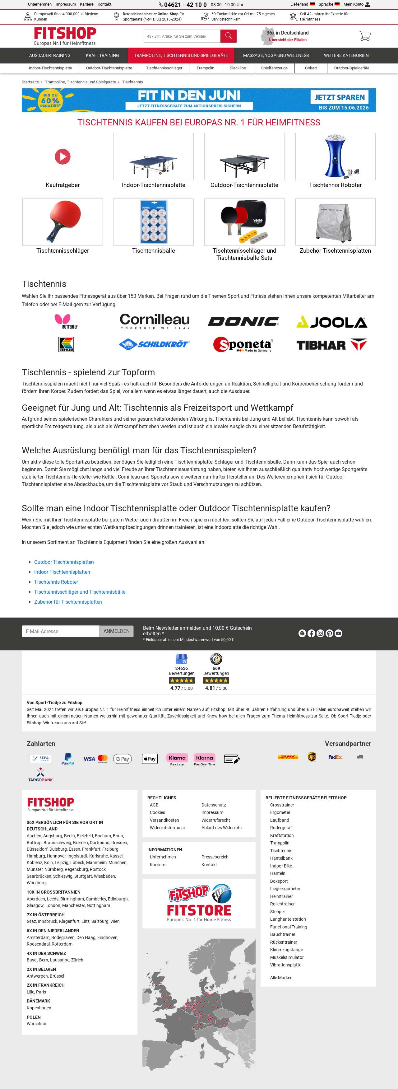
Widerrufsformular (167, 828)
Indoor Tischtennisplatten (62, 574)
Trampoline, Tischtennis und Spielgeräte (181, 57)
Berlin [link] (69, 836)
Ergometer (280, 813)
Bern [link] (43, 960)
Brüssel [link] (57, 976)
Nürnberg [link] (53, 869)
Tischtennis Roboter (56, 584)
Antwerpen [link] (37, 976)
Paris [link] (41, 992)
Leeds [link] (52, 899)
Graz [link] (31, 921)
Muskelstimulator (287, 957)
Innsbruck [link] (47, 921)
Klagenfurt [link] (69, 921)
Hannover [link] (56, 856)
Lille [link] (30, 992)
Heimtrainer (281, 896)
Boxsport (279, 881)
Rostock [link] (98, 869)
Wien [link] (115, 921)
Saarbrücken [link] (39, 876)
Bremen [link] (80, 842)
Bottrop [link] (34, 842)
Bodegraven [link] (63, 937)
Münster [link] (35, 869)
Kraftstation (282, 835)
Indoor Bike (281, 866)
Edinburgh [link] (118, 899)
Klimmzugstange (286, 949)
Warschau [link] (36, 1024)
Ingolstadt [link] (77, 856)
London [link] (52, 905)
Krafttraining (102, 57)
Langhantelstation (288, 919)
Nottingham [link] (98, 905)
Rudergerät (281, 828)
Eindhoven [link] (107, 937)
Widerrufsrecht (215, 820)
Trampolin (279, 843)
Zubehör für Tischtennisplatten (68, 603)
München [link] (118, 863)
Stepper (277, 911)
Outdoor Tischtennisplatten (64, 564)
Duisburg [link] (58, 849)
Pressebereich (215, 857)
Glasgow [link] (35, 905)
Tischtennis (132, 83)
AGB (154, 805)
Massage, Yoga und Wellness (276, 57)
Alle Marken (281, 977)
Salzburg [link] (100, 921)
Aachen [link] (34, 836)
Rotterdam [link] (62, 944)
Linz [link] (85, 921)
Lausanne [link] (59, 960)
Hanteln (277, 873)
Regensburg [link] (76, 869)
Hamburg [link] (36, 856)
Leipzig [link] (61, 863)
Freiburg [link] (110, 849)
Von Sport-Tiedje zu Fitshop (54, 702)
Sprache (329, 4)
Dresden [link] (119, 842)
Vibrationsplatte (285, 965)
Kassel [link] (116, 856)
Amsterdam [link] (38, 937)
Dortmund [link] (99, 842)
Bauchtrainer (282, 934)
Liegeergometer (285, 888)
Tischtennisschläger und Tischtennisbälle (79, 593)
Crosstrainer (282, 805)
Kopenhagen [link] (39, 1008)
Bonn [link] (118, 836)
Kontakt (104, 4)
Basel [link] (32, 960)
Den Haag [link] (85, 937)
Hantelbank (281, 858)
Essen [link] (74, 849)
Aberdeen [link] (36, 899)
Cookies (157, 813)
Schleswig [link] (62, 876)
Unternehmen (40, 4)
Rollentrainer (282, 904)
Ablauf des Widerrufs (221, 828)
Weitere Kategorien (346, 57)
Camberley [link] (96, 899)
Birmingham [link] (72, 899)
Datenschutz (213, 805)
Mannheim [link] (96, 863)
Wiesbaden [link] (104, 876)
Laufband (279, 820)
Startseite (30, 83)
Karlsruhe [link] (98, 856)
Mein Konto (357, 4)
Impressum (66, 4)
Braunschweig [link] (57, 842)
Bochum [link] (103, 836)
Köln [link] (48, 863)
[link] (302, 635)
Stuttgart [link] (83, 876)
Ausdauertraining (50, 57)
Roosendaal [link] (38, 944)
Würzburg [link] (36, 883)
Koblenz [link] (34, 863)
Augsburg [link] (52, 836)
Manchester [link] (73, 905)
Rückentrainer (283, 942)
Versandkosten (164, 820)
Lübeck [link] (77, 863)
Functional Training (288, 927)
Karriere (87, 4)
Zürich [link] (77, 960)
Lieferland (302, 4)
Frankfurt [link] (91, 849)
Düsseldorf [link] (37, 849)
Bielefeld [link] (85, 836)
